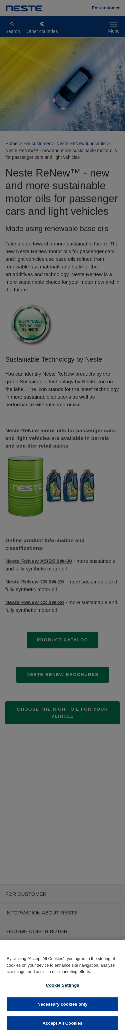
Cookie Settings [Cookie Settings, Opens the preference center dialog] (62, 989)
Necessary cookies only (62, 1008)
